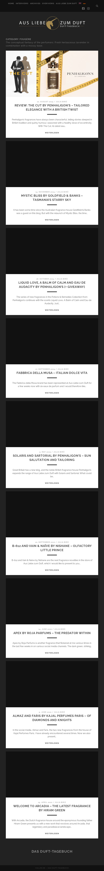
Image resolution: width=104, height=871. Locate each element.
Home (11, 3)
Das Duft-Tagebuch (52, 851)
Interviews (22, 3)
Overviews (48, 3)
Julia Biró (61, 102)
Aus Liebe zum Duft (66, 3)
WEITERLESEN (52, 133)
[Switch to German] (84, 3)
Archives (35, 3)
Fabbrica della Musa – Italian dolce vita (52, 373)
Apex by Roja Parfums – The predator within (52, 633)
